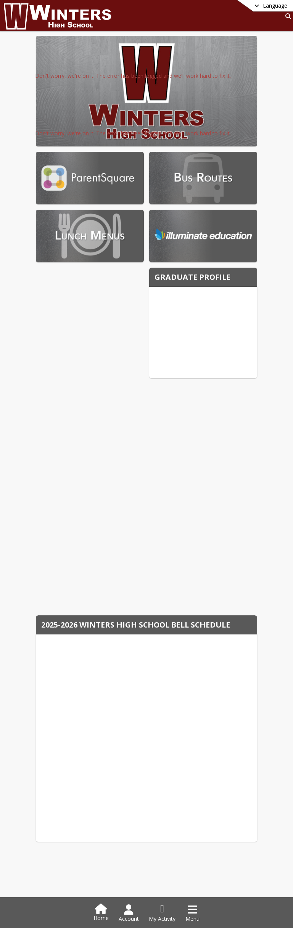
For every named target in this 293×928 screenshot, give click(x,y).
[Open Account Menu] (129, 913)
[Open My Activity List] (162, 913)
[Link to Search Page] (286, 16)
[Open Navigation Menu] (192, 913)
